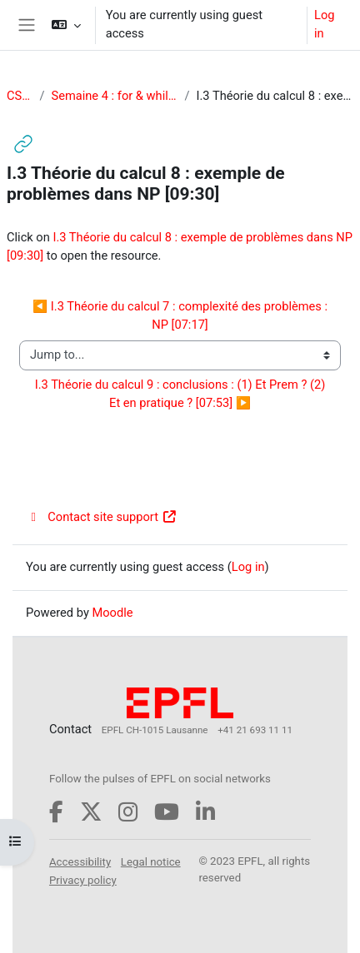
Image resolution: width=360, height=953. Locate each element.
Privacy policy (83, 880)
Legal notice (151, 862)
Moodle (112, 612)
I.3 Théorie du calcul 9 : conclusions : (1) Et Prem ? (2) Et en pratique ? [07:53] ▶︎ (181, 393)
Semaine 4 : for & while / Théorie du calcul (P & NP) (114, 95)
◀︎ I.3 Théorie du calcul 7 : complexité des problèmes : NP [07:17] (181, 315)
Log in (324, 24)
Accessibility (80, 862)
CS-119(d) (19, 95)
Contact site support (101, 516)
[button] (65, 25)
